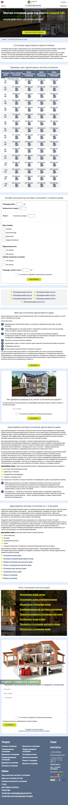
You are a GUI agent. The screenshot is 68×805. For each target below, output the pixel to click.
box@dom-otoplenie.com (57, 755)
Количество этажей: (11, 208)
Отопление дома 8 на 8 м (45, 299)
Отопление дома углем (32, 619)
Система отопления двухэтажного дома (18, 559)
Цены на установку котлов (12, 778)
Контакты (63, 6)
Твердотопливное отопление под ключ (41, 614)
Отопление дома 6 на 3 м (45, 292)
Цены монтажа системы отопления (16, 775)
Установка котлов (29, 754)
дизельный (9, 236)
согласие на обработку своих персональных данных (34, 731)
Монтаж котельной (29, 757)
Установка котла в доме (12, 572)
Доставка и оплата (10, 787)
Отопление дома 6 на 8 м (45, 295)
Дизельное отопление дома (35, 604)
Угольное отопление (10, 766)
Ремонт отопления (29, 761)
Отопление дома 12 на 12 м (34, 302)
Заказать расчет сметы (34, 32)
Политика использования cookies (17, 796)
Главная (4, 39)
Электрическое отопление (8, 750)
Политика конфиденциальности (16, 793)
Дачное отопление (10, 575)
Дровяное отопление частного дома (40, 624)
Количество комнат (20, 216)
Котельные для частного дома (14, 568)
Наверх (63, 2)
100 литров (9, 250)
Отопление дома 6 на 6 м (22, 295)
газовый (9, 229)
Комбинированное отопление (9, 758)
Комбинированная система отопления (41, 609)
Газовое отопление (9, 746)
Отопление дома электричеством (38, 599)
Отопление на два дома (12, 555)
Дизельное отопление (10, 754)
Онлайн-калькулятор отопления (14, 781)
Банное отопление (10, 578)
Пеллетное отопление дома (35, 629)
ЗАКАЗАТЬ (34, 365)
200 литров (9, 254)
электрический (11, 232)
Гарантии (6, 790)
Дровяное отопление (10, 763)
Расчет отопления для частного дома (17, 565)
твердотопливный (12, 240)
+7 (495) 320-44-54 (33, 6)
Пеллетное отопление (31, 746)
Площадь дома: (9, 204)
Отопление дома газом (32, 594)
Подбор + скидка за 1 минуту (20, 682)
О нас (4, 784)
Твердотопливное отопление (29, 750)
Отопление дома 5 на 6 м (22, 292)
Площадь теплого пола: (12, 270)
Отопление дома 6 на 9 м (22, 299)
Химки (3, 6)
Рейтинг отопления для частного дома (17, 562)
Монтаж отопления (29, 764)
